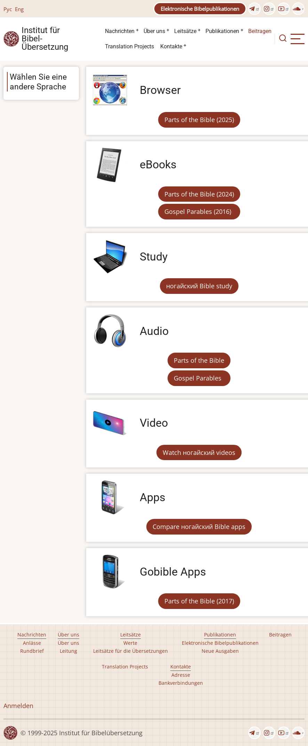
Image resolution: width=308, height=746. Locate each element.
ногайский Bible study (199, 286)
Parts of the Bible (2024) (199, 194)
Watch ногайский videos (199, 452)
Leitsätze (185, 31)
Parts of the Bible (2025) (199, 119)
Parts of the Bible (199, 360)
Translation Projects (129, 46)
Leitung (68, 651)
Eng (19, 9)
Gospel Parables (197, 378)
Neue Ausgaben (220, 651)
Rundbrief (32, 651)
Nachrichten (120, 31)
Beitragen (259, 31)
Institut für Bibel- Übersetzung (45, 38)
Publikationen (222, 31)
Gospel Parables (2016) (197, 211)
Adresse (180, 675)
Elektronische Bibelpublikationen (200, 8)
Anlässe (32, 643)
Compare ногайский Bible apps (199, 526)
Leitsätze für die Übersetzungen (130, 651)
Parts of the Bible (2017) (199, 601)
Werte (130, 643)
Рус (7, 9)
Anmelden (18, 705)
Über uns (154, 31)
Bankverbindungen (181, 683)
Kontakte (171, 46)
